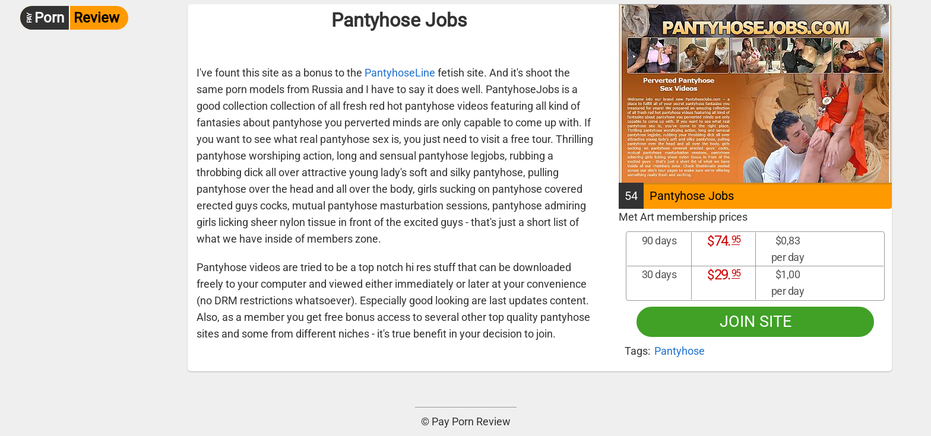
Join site (755, 321)
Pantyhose (679, 351)
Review (69, 18)
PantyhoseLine (400, 72)
